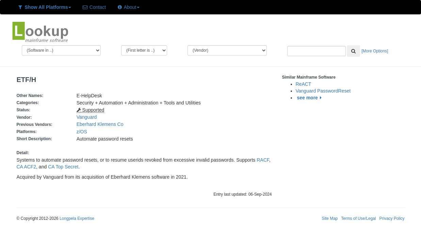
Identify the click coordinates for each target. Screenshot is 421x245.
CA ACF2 (26, 166)
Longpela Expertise (77, 218)
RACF (263, 160)
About (128, 7)
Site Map (330, 218)
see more (310, 97)
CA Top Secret (63, 166)
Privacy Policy (391, 218)
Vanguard (87, 117)
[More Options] (374, 51)
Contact (94, 7)
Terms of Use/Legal (358, 218)
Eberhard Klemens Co (100, 124)
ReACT (303, 84)
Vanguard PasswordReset (323, 91)
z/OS (83, 131)
